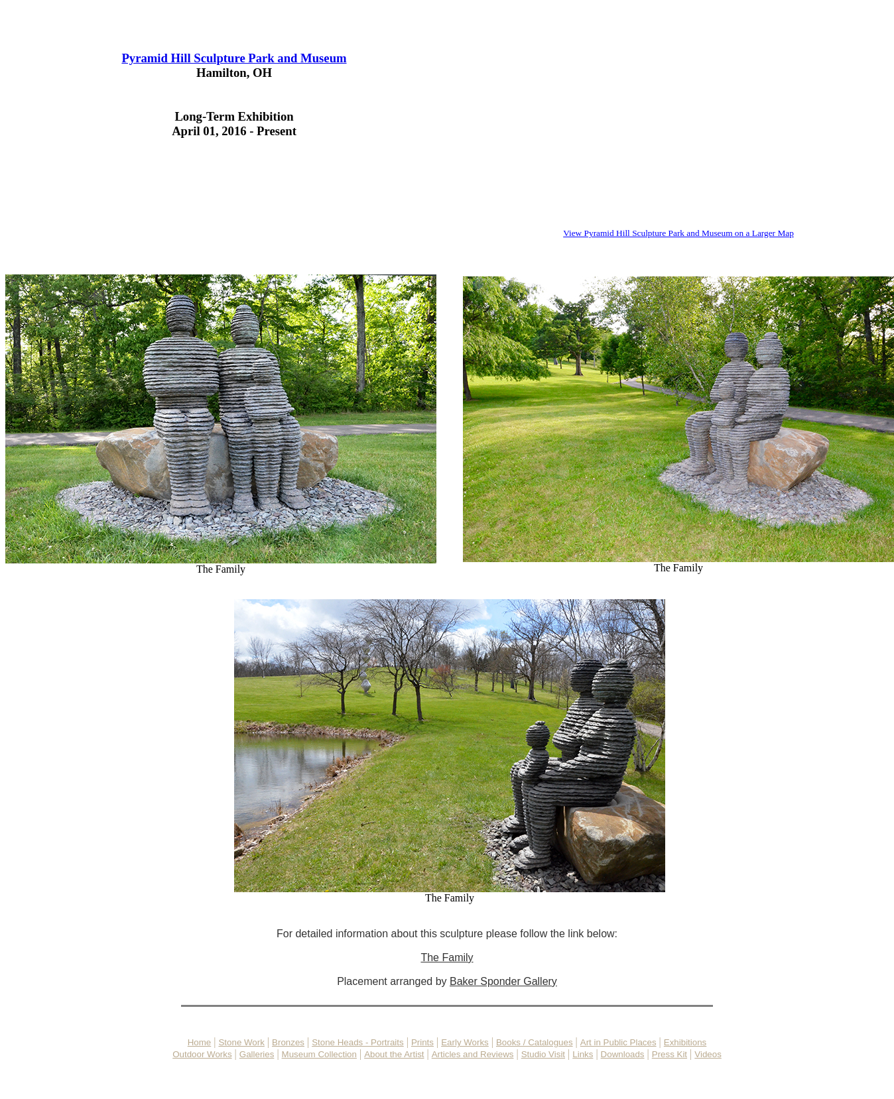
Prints (422, 1042)
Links (582, 1054)
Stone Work (241, 1042)
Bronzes (288, 1042)
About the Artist (394, 1054)
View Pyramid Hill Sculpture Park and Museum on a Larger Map (678, 233)
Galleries (257, 1054)
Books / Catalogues (534, 1042)
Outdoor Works (201, 1054)
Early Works (465, 1042)
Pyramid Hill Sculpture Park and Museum (233, 58)
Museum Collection (319, 1054)
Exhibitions (685, 1042)
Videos (708, 1054)
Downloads (623, 1054)
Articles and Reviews (473, 1054)
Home (200, 1042)
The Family (220, 564)
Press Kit (669, 1054)
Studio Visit (543, 1054)
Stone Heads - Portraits (358, 1042)
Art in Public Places (618, 1042)
